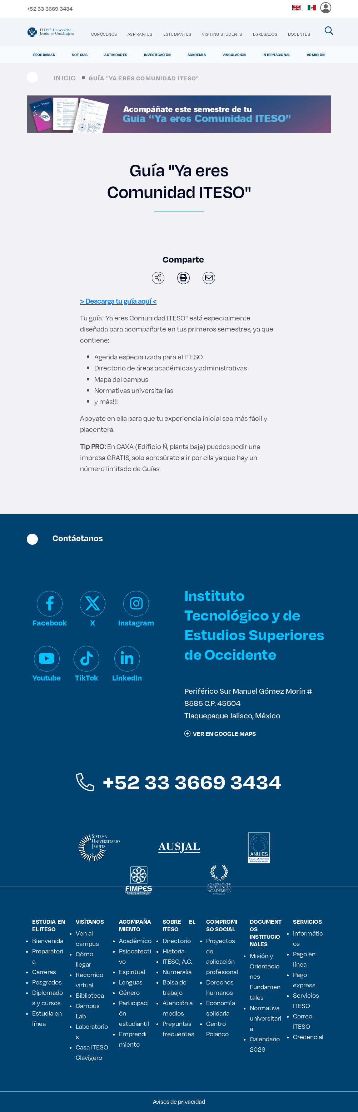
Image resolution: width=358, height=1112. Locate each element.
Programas (44, 54)
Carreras (44, 971)
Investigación (157, 54)
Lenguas (131, 982)
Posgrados (47, 982)
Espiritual (132, 971)
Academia (197, 54)
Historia (173, 951)
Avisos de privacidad (179, 1101)
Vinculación (234, 54)
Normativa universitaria (265, 1018)
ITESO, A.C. (177, 961)
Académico (135, 940)
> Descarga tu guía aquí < (118, 301)
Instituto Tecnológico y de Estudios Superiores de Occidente (254, 624)
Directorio (177, 940)
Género (129, 992)
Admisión (316, 54)
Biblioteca (90, 995)
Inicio (65, 78)
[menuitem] (104, 34)
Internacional (276, 54)
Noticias (80, 54)
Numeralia (177, 971)
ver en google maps (220, 733)
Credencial (308, 1036)
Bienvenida (47, 940)
